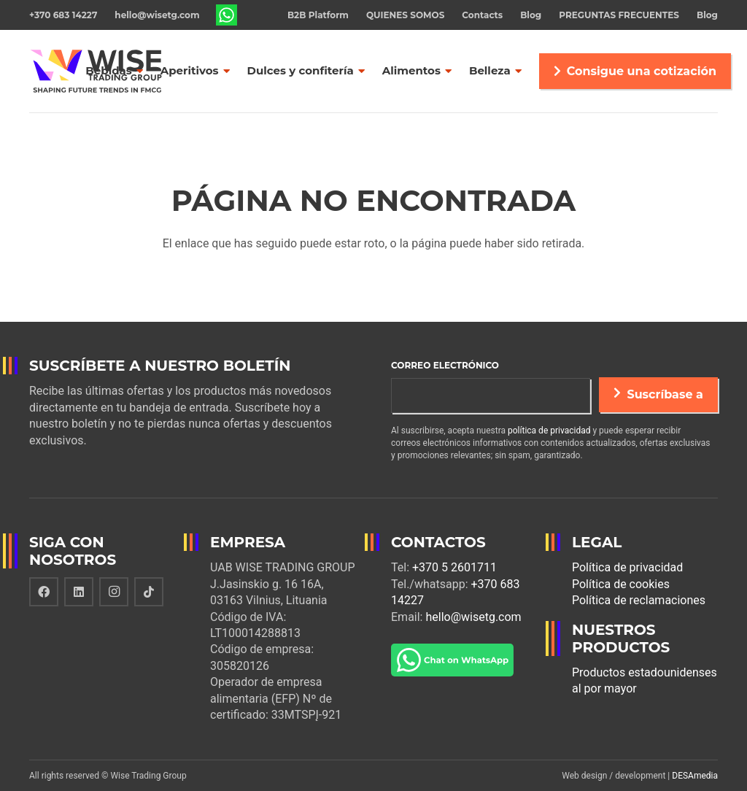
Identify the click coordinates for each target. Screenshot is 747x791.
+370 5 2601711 (454, 567)
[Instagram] (113, 591)
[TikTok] (148, 591)
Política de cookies (621, 584)
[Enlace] (227, 15)
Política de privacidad (627, 567)
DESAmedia (695, 776)
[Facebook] (43, 591)
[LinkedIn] (78, 591)
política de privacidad (549, 430)
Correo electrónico (445, 365)
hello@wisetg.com (473, 617)
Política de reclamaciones (638, 600)
